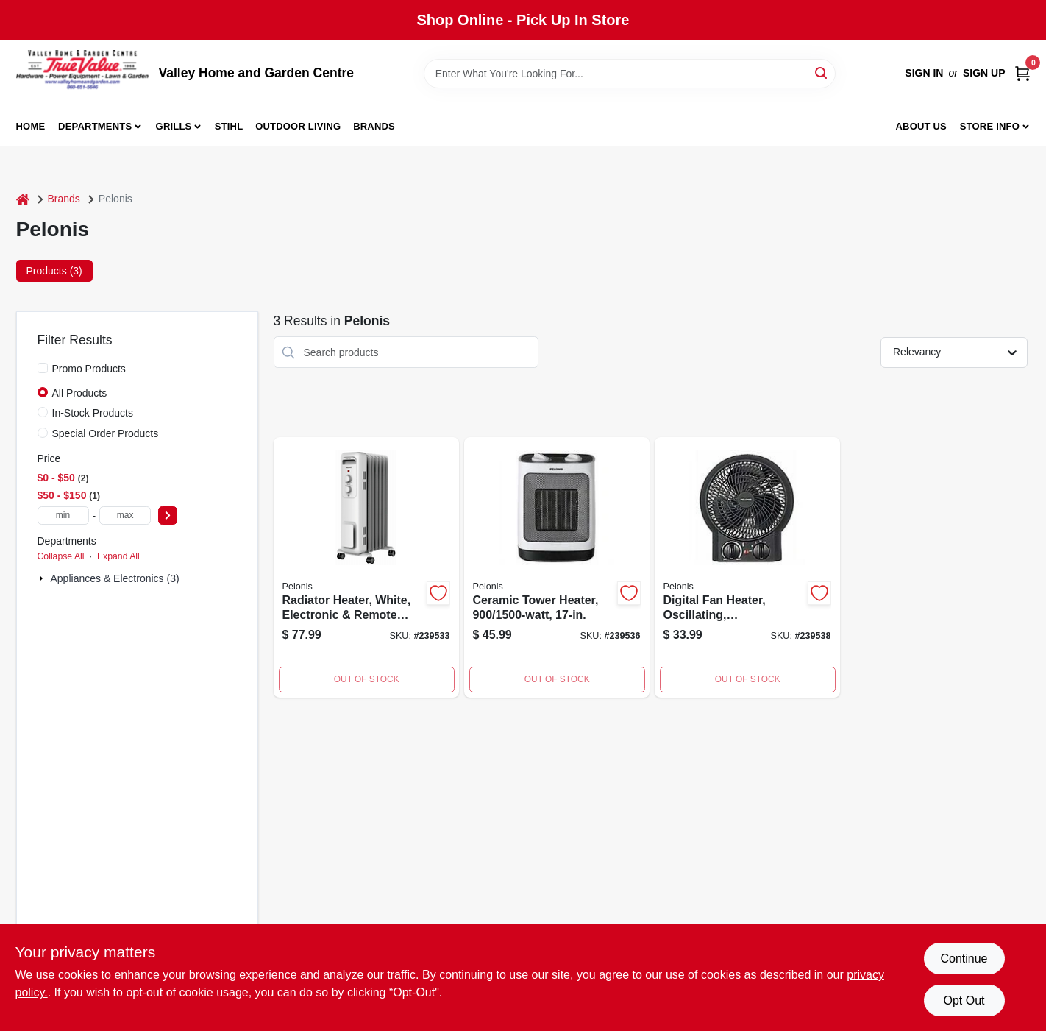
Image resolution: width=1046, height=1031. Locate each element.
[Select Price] (167, 515)
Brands (374, 126)
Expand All (118, 556)
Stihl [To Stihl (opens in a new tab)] (229, 126)
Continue (963, 958)
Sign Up (984, 73)
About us (921, 126)
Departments (95, 126)
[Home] (22, 199)
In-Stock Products (93, 413)
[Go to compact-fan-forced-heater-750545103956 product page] (366, 567)
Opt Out (963, 1000)
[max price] (125, 515)
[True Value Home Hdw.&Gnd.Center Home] (82, 73)
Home (31, 126)
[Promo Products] (43, 368)
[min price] (63, 515)
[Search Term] (630, 73)
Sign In (924, 73)
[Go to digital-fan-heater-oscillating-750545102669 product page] (747, 567)
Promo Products (89, 368)
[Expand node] (43, 578)
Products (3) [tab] (54, 271)
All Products (79, 393)
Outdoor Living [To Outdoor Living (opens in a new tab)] (298, 126)
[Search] (822, 72)
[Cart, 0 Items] (1022, 73)
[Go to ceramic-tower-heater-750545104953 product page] (557, 567)
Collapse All (61, 556)
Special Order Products (105, 433)
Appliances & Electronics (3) (115, 578)
